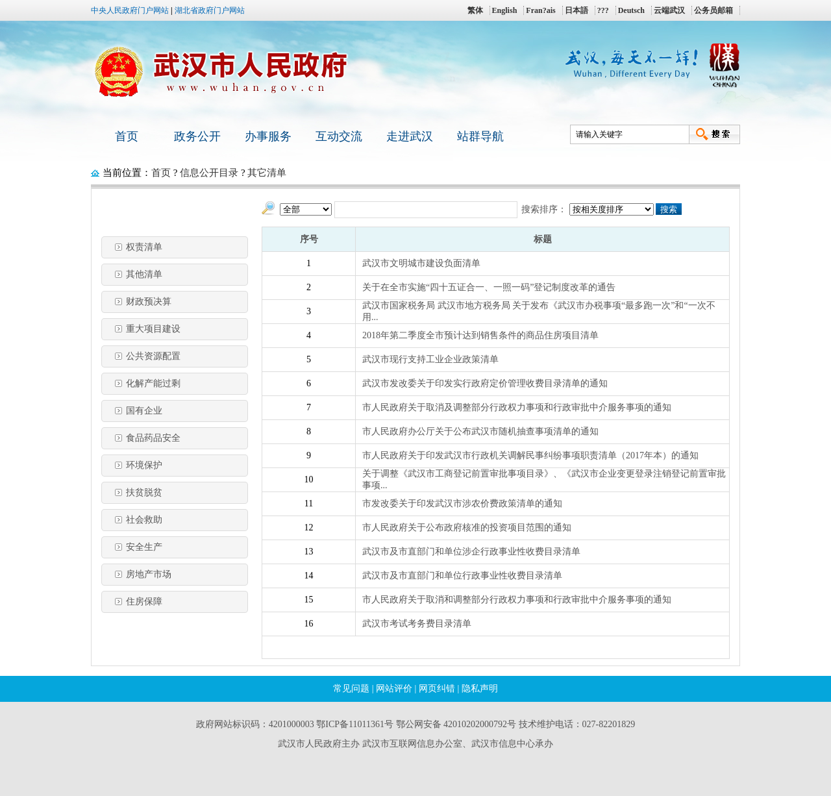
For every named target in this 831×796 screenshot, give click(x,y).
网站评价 (394, 688)
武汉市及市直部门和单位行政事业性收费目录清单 (462, 575)
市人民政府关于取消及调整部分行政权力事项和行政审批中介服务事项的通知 (516, 407)
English (504, 10)
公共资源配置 (153, 356)
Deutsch (631, 10)
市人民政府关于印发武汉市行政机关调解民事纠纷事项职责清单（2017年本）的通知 (530, 455)
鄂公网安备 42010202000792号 (456, 724)
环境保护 (144, 465)
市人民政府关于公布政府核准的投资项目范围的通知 (466, 527)
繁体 (475, 10)
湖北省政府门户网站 (210, 10)
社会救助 (144, 520)
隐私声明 (480, 688)
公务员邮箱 (713, 10)
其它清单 (266, 173)
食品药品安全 (153, 438)
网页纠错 (437, 688)
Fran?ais (540, 10)
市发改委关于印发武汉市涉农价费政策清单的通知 (462, 503)
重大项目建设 (153, 329)
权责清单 (144, 247)
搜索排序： (544, 209)
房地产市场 (148, 574)
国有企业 (144, 411)
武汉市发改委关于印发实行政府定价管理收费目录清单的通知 (485, 383)
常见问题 (351, 688)
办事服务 (268, 136)
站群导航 (480, 136)
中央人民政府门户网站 (130, 10)
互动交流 (339, 136)
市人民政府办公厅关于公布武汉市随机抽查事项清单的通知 (480, 431)
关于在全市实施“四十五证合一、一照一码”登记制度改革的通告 (488, 287)
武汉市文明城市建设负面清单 (421, 263)
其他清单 (144, 274)
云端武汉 (669, 10)
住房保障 (144, 601)
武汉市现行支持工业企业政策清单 (430, 359)
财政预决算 (148, 301)
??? (603, 10)
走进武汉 (409, 136)
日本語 (576, 10)
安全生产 (144, 547)
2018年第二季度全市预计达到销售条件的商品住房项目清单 (480, 335)
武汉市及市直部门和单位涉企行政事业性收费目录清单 (471, 551)
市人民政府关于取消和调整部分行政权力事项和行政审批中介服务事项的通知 (516, 599)
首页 (126, 136)
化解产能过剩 (153, 383)
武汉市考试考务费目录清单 (416, 623)
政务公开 (197, 136)
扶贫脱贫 (144, 492)
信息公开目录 (209, 173)
